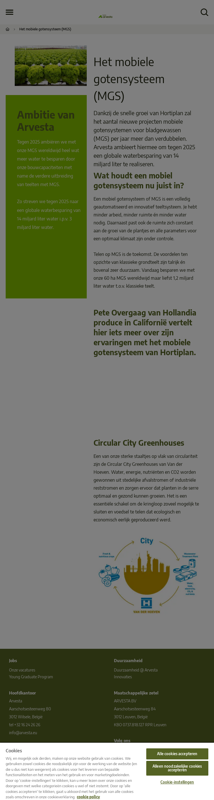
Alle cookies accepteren (177, 753)
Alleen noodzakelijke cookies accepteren (177, 768)
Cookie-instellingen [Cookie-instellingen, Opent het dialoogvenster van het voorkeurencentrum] (177, 782)
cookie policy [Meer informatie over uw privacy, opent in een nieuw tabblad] (88, 797)
